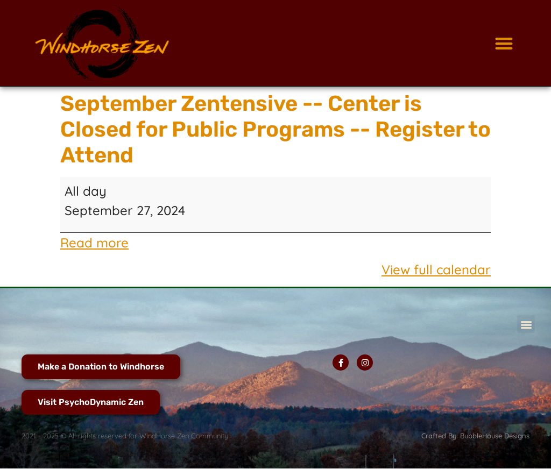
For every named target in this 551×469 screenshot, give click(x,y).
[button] (504, 43)
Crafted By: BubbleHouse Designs (475, 435)
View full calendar (436, 269)
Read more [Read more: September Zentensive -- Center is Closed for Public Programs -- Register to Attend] (94, 242)
